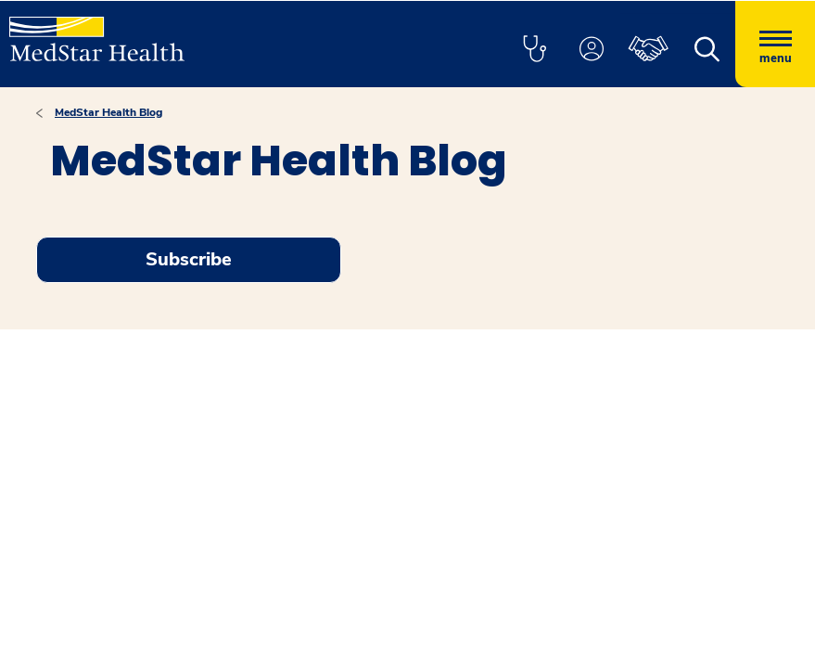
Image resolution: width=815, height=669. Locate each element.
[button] (534, 50)
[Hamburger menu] (775, 44)
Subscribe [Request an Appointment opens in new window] (189, 259)
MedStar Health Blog (108, 112)
